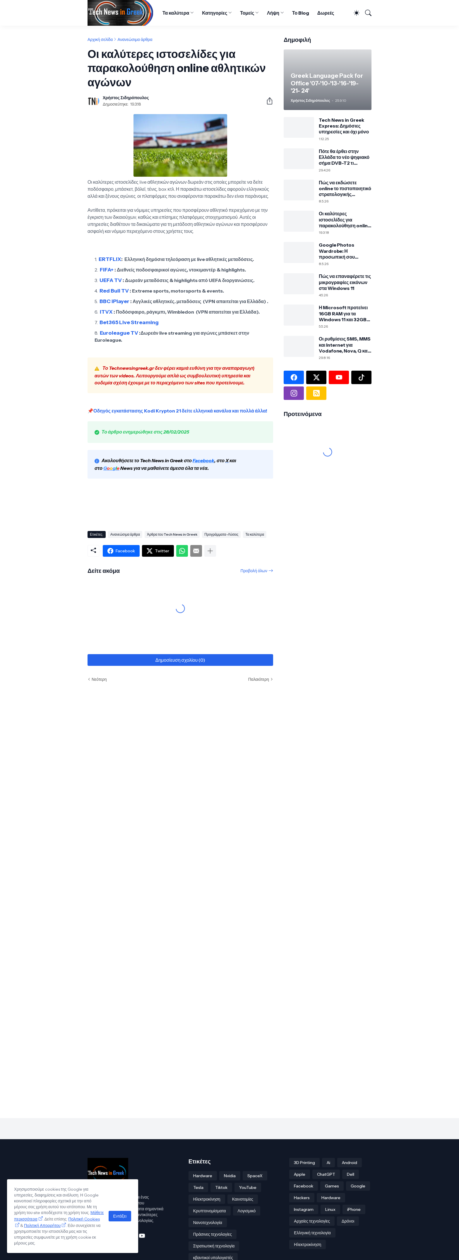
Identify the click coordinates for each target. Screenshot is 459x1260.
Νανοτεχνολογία (207, 1222)
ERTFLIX (110, 259)
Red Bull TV (114, 291)
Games (332, 1186)
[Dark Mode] (354, 13)
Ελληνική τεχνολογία (312, 1232)
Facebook (303, 1186)
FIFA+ (107, 270)
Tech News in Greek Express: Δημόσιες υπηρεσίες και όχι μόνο (344, 126)
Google (358, 1186)
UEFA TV (111, 280)
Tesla (198, 1187)
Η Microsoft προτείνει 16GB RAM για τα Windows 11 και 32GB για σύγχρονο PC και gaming (343, 313)
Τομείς (247, 13)
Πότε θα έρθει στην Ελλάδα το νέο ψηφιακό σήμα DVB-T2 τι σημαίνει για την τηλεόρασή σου (344, 157)
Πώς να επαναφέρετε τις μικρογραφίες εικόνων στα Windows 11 (345, 282)
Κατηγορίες (214, 13)
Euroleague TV (119, 333)
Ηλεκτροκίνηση (206, 1199)
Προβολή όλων (254, 570)
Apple (299, 1174)
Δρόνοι (348, 1221)
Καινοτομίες (242, 1199)
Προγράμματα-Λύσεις (221, 534)
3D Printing (304, 1162)
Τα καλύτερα (175, 13)
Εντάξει (119, 1216)
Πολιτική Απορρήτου (42, 1225)
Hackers (302, 1197)
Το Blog (300, 13)
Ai (328, 1162)
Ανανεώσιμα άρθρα (134, 39)
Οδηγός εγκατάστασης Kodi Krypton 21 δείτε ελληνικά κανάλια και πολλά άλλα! (180, 411)
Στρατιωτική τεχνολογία (214, 1246)
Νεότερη (99, 679)
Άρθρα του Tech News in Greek (172, 534)
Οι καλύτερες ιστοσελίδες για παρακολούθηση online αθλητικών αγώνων (345, 219)
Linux (330, 1209)
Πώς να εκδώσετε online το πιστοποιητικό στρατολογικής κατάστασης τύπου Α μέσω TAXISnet (345, 188)
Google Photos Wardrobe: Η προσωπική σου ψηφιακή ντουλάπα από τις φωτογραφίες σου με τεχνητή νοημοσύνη (345, 251)
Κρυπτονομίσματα (209, 1210)
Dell (350, 1174)
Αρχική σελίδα (100, 39)
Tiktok (221, 1187)
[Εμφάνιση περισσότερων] (210, 551)
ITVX (106, 312)
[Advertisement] (194, 506)
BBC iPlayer (114, 301)
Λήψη (273, 13)
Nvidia (230, 1175)
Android (349, 1162)
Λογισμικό (247, 1210)
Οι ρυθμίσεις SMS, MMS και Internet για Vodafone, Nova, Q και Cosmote (345, 345)
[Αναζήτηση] (366, 13)
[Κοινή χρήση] (267, 101)
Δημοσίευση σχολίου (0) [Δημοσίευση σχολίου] (180, 660)
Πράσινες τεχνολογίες (212, 1234)
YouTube (247, 1187)
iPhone (354, 1209)
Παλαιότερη (258, 679)
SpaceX (255, 1175)
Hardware (202, 1175)
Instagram (304, 1209)
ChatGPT (326, 1174)
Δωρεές (325, 13)
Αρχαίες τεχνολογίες (312, 1221)
